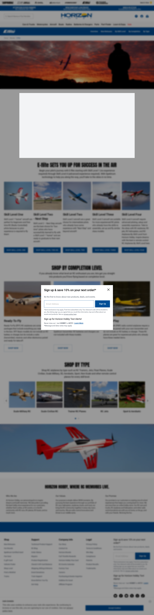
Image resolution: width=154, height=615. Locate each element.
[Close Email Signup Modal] (108, 289)
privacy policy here (70, 314)
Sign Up (102, 304)
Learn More (78, 323)
